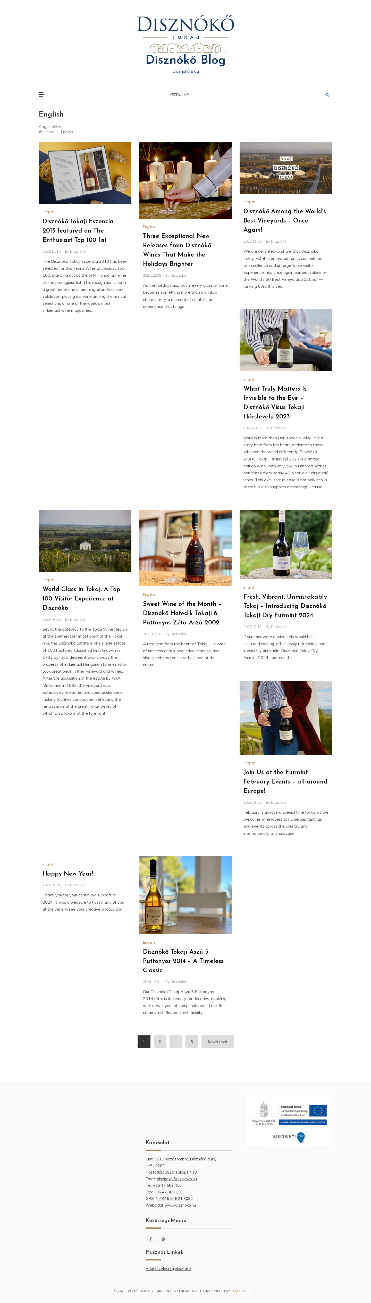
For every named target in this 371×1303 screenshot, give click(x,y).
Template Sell (243, 1291)
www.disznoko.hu (180, 1205)
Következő (217, 1041)
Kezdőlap (179, 95)
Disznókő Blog (185, 60)
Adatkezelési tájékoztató (168, 1268)
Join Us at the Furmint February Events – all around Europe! (285, 782)
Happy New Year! (68, 874)
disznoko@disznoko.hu (177, 1178)
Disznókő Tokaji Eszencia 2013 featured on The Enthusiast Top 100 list (78, 231)
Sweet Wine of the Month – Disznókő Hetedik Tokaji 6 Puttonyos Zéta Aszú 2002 (182, 613)
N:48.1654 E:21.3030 (174, 1198)
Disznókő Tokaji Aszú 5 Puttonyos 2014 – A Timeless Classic (183, 961)
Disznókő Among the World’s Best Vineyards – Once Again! (284, 221)
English (48, 212)
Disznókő (78, 251)
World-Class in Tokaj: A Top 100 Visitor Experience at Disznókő (81, 599)
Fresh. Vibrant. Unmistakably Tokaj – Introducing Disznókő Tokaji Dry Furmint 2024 (285, 606)
